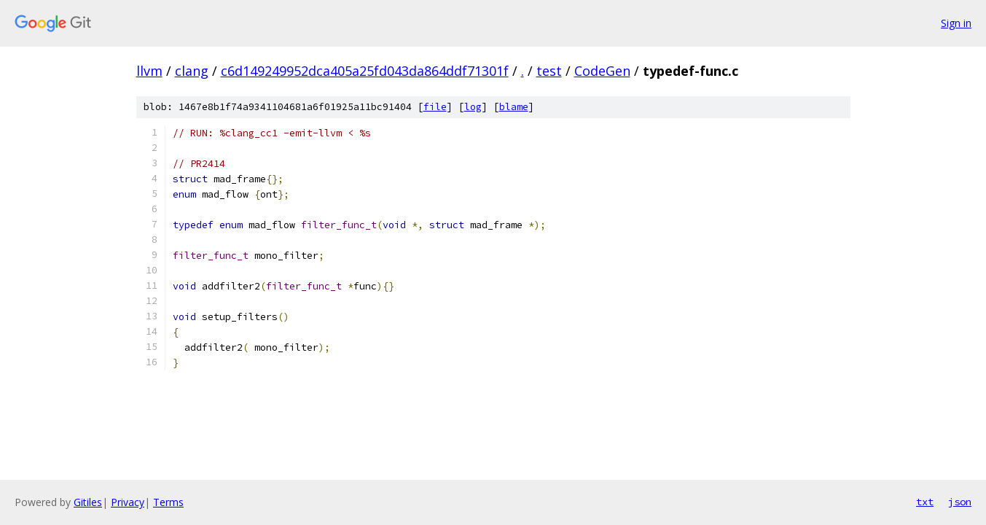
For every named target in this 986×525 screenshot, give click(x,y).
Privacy (127, 502)
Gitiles (88, 502)
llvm (149, 70)
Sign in (956, 23)
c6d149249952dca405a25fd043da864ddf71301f (365, 70)
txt (925, 501)
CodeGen (602, 70)
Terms (168, 502)
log (473, 107)
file (435, 107)
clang (191, 70)
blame (513, 107)
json (959, 501)
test (549, 70)
